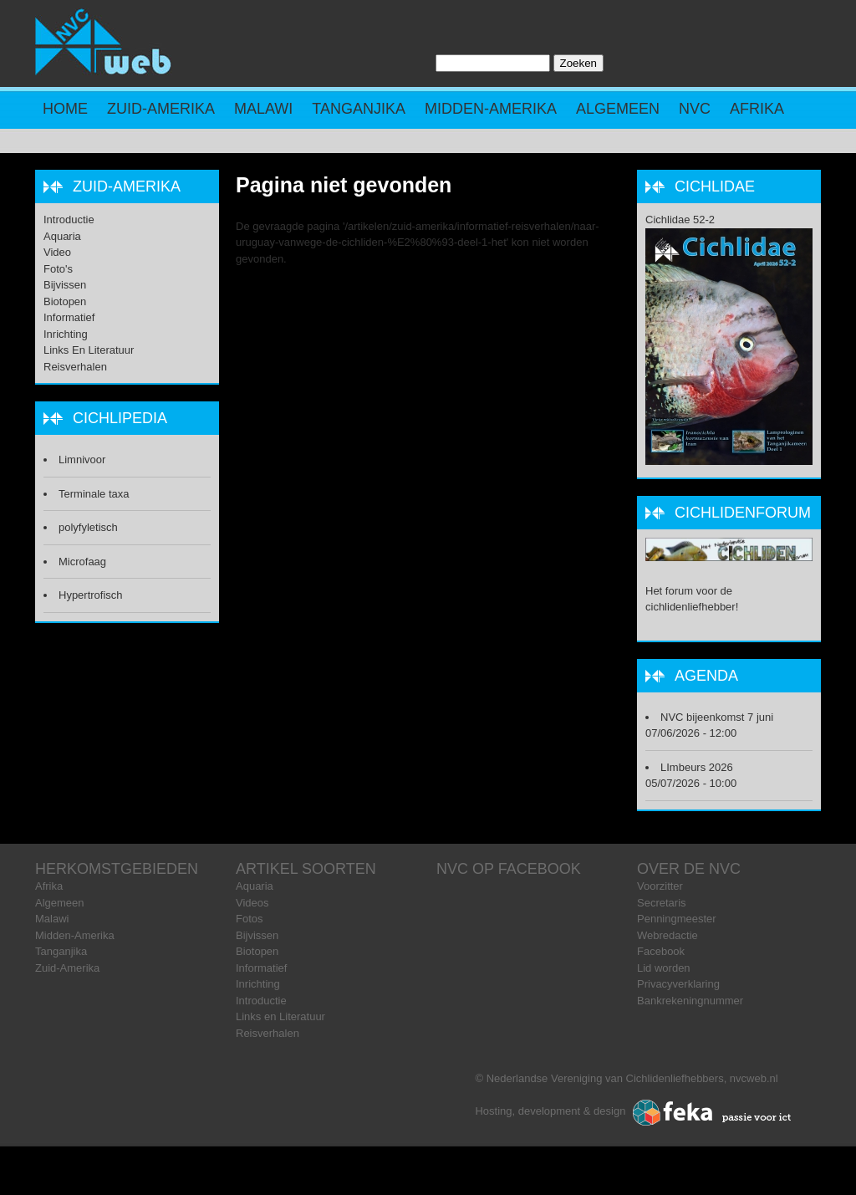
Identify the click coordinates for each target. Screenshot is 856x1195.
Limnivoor (82, 459)
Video (57, 252)
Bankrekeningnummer (690, 1000)
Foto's (58, 269)
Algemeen (618, 108)
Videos (252, 902)
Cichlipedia (120, 418)
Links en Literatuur (88, 350)
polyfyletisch (88, 527)
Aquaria (62, 236)
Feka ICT (712, 1113)
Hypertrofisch (91, 595)
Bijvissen (64, 284)
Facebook (661, 951)
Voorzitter (660, 886)
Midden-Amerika (491, 108)
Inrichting (65, 334)
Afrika (757, 108)
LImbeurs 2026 (696, 767)
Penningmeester (676, 918)
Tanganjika (358, 108)
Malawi (263, 108)
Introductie (68, 219)
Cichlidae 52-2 (680, 219)
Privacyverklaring (678, 984)
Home (65, 108)
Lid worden (663, 968)
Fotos (249, 918)
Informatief (68, 317)
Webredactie (667, 935)
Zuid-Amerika (161, 108)
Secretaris (661, 902)
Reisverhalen (75, 366)
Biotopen (64, 301)
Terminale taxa (94, 494)
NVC (695, 108)
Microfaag (82, 561)
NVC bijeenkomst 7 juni (716, 717)
